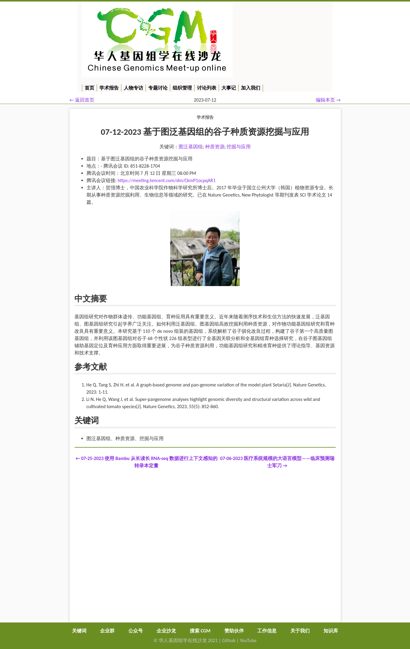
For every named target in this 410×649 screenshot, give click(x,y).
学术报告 (205, 117)
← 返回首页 (82, 100)
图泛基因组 (191, 147)
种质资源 (214, 147)
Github (228, 640)
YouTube (248, 640)
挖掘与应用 (239, 147)
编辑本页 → (328, 100)
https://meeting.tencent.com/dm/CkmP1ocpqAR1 (166, 180)
